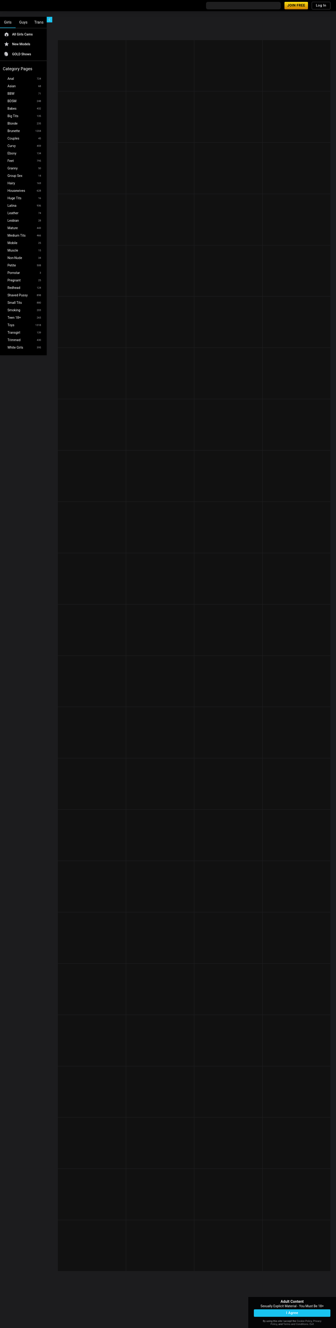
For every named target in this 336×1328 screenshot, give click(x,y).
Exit (312, 1324)
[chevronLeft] (49, 19)
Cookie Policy (304, 1321)
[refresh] (93, 20)
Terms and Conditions (295, 1324)
